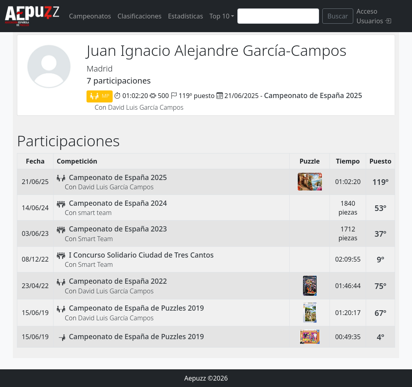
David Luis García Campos (145, 107)
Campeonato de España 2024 (118, 203)
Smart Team (95, 238)
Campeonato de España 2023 (118, 228)
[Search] (278, 16)
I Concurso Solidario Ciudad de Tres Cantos (141, 255)
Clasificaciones (139, 16)
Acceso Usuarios (373, 16)
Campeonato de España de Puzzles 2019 (136, 308)
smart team (94, 212)
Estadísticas (185, 16)
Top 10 (220, 16)
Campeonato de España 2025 (313, 95)
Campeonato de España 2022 (118, 281)
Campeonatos (90, 16)
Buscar (338, 16)
